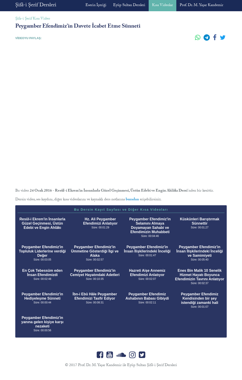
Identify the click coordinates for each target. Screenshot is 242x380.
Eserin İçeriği (95, 5)
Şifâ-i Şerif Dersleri (35, 5)
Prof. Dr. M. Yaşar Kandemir (201, 5)
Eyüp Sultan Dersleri (129, 5)
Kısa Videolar (162, 5)
